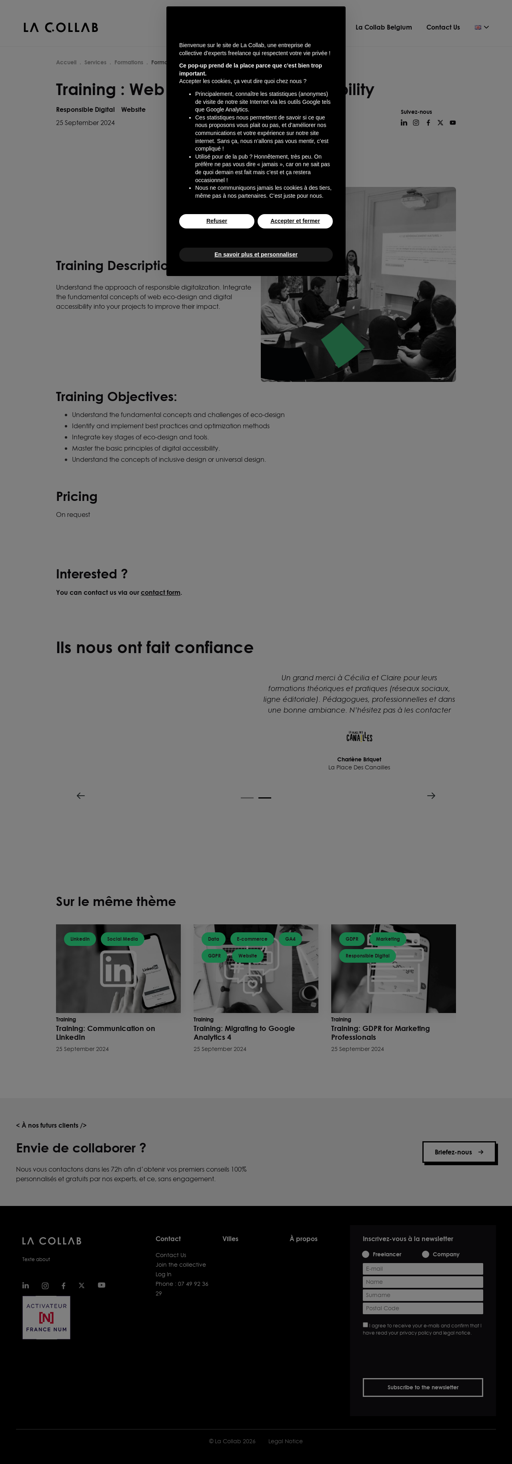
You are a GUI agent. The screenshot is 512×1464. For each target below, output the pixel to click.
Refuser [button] (216, 221)
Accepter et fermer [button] (295, 221)
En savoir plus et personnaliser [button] (256, 254)
